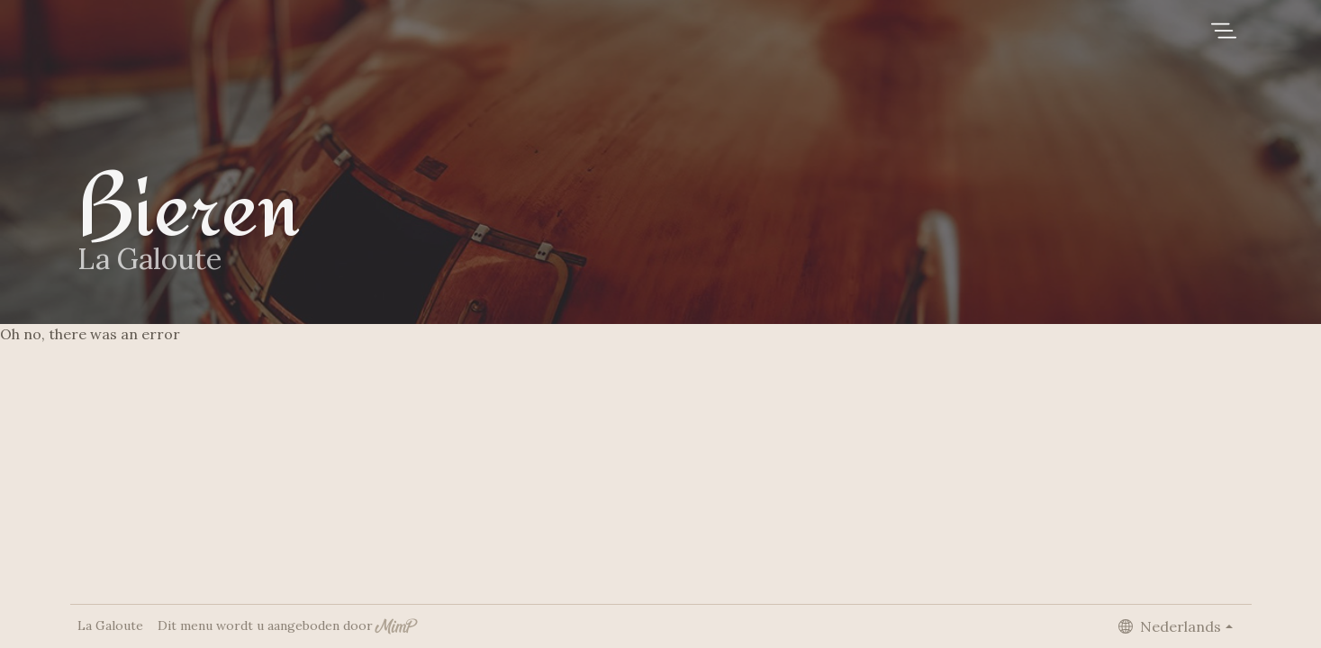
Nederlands (1169, 626)
